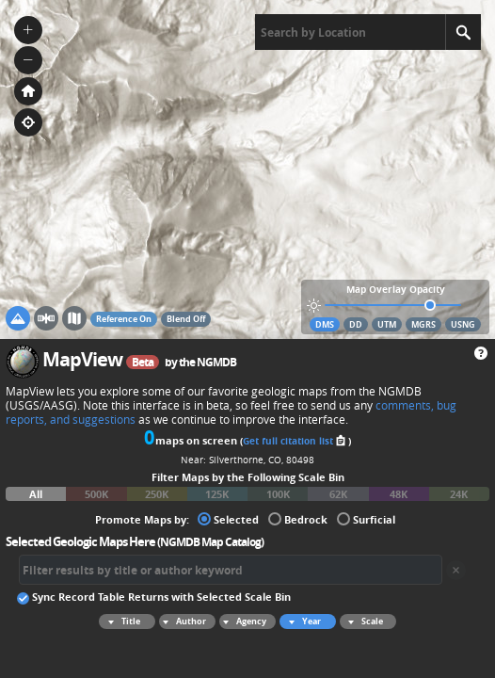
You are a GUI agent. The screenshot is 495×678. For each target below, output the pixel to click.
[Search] (463, 32)
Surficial (366, 518)
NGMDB (216, 362)
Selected (228, 518)
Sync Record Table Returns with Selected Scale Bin (154, 596)
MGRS (423, 324)
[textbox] (350, 32)
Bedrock (297, 518)
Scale (363, 621)
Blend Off (186, 319)
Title (121, 621)
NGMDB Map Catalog (210, 542)
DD (355, 324)
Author (182, 621)
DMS (324, 324)
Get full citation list (295, 440)
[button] (28, 30)
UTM (386, 324)
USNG (463, 324)
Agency (242, 621)
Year (302, 621)
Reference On (124, 319)
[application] (247, 169)
